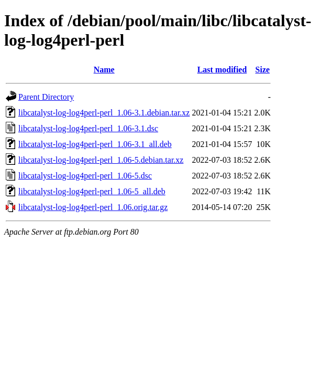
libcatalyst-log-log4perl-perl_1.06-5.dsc (85, 175)
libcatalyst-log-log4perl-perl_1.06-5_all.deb (91, 191)
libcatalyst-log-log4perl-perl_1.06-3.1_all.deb (95, 144)
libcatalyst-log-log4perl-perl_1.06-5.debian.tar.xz (100, 159)
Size (263, 69)
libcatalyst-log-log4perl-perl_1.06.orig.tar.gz (93, 207)
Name (104, 69)
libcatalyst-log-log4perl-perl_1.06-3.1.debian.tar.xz (104, 112)
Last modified (222, 69)
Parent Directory (46, 96)
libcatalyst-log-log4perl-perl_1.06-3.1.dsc (88, 128)
